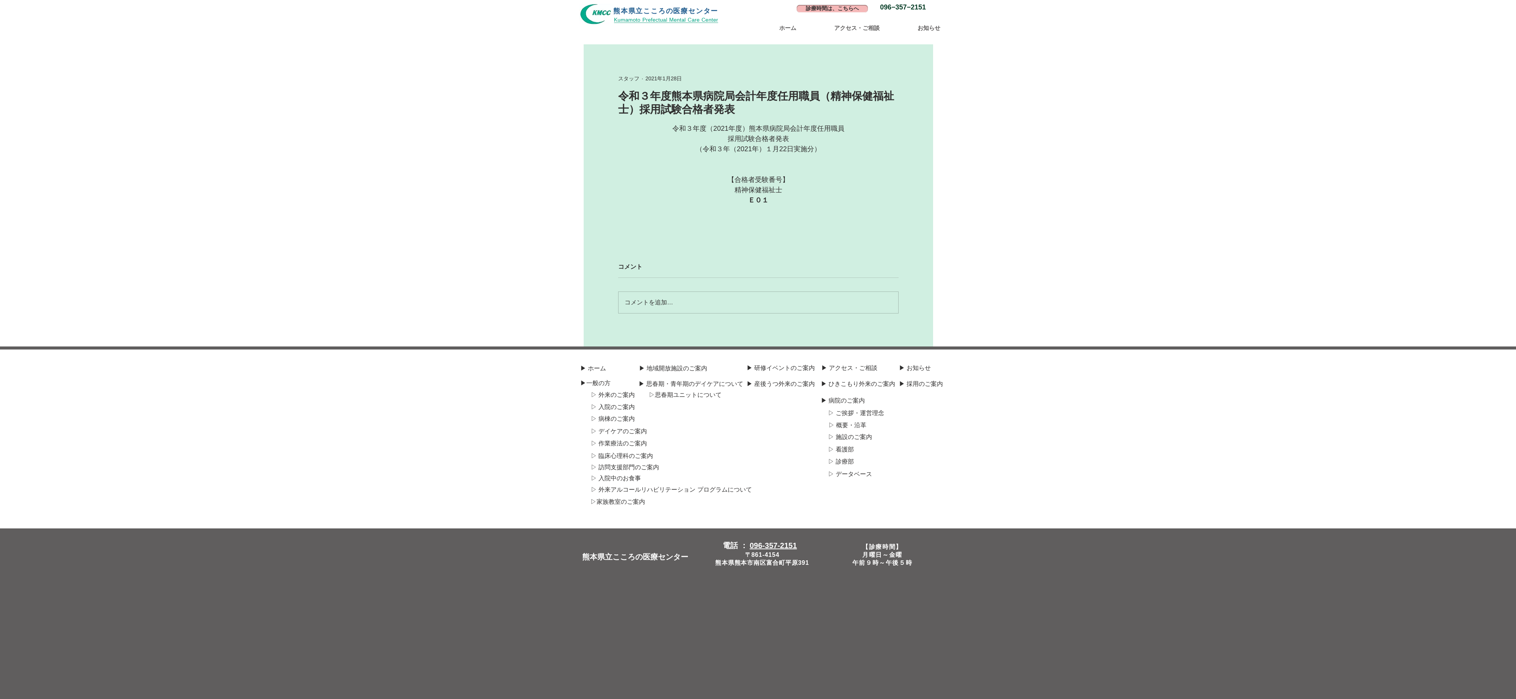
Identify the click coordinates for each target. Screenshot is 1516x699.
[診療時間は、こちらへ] (832, 9)
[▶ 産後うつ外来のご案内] (781, 384)
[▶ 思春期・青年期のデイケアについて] (691, 384)
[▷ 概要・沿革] (847, 425)
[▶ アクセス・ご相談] (849, 368)
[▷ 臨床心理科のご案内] (622, 456)
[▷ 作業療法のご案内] (619, 443)
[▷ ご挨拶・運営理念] (856, 413)
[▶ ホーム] (593, 368)
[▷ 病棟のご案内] (612, 418)
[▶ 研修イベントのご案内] (781, 368)
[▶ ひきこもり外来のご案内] (858, 384)
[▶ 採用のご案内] (921, 384)
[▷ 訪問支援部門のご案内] (625, 467)
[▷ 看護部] (841, 449)
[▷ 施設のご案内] (850, 437)
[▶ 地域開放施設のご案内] (673, 368)
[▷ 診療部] (841, 461)
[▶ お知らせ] (915, 368)
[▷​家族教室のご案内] (617, 501)
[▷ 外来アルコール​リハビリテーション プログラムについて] (671, 489)
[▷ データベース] (850, 474)
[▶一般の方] (595, 383)
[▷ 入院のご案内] (612, 407)
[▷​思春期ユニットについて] (685, 395)
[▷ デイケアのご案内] (618, 431)
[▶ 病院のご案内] (843, 400)
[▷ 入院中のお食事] (615, 478)
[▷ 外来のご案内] (612, 395)
